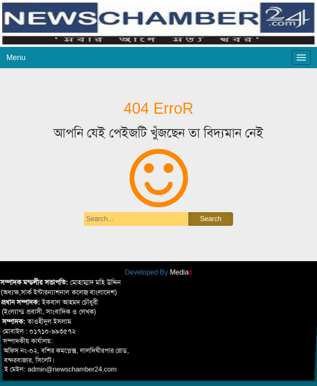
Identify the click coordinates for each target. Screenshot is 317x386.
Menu (16, 57)
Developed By (158, 272)
